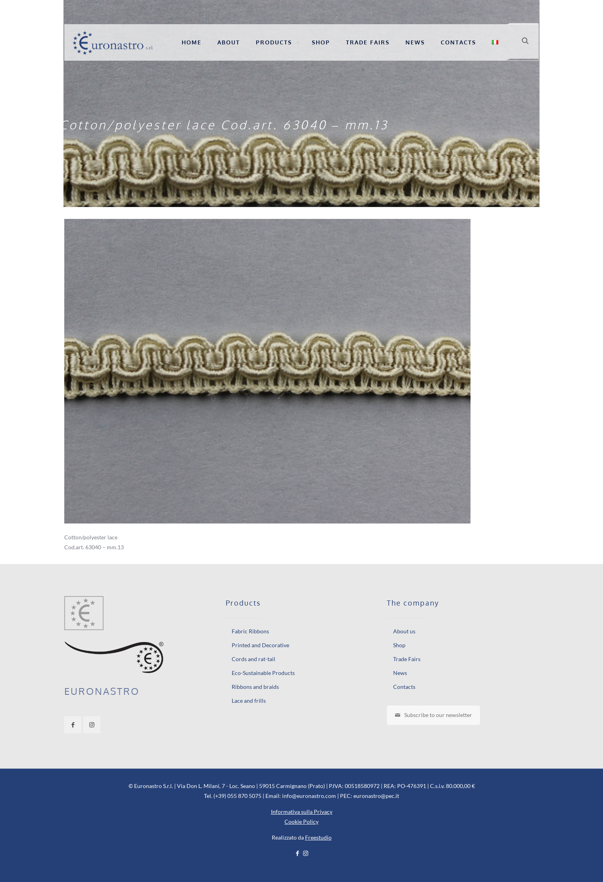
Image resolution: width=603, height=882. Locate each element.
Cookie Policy (301, 821)
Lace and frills (249, 700)
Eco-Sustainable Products (263, 672)
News (400, 672)
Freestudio (318, 837)
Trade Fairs (407, 659)
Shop (399, 645)
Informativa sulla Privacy (301, 811)
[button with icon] (72, 724)
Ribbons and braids (255, 686)
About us (404, 631)
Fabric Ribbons (250, 631)
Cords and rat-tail (253, 659)
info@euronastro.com (309, 795)
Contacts (404, 686)
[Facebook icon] (297, 853)
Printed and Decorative (260, 645)
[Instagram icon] (306, 853)
